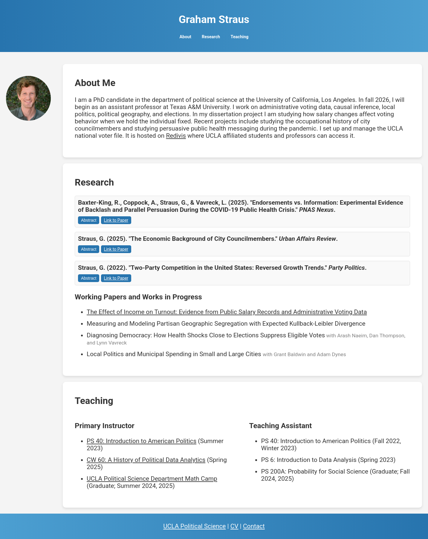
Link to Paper (116, 220)
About (185, 36)
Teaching (239, 36)
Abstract (88, 220)
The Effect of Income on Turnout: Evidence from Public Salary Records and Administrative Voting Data (227, 312)
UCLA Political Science (194, 526)
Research (211, 36)
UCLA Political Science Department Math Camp (152, 478)
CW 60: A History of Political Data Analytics (146, 459)
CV (234, 526)
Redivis (176, 135)
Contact (254, 526)
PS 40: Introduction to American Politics (141, 441)
